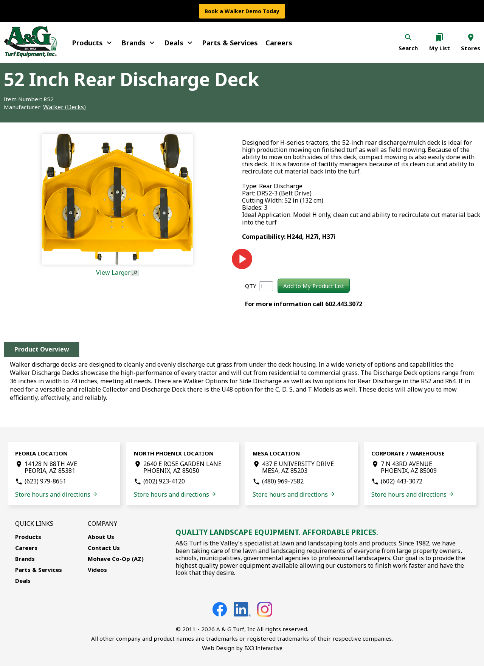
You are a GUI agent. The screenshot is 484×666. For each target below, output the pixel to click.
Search (408, 48)
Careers (278, 42)
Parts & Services (230, 42)
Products (93, 42)
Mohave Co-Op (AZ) (116, 558)
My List (439, 48)
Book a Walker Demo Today (242, 11)
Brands (139, 42)
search (408, 37)
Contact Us (104, 547)
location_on (470, 37)
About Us (101, 537)
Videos (97, 569)
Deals (179, 42)
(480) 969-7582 (283, 481)
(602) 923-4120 (164, 481)
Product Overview (41, 349)
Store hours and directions (56, 494)
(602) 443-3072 (401, 481)
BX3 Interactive (263, 648)
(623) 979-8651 (45, 481)
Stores (470, 48)
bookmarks (439, 37)
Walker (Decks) (64, 107)
